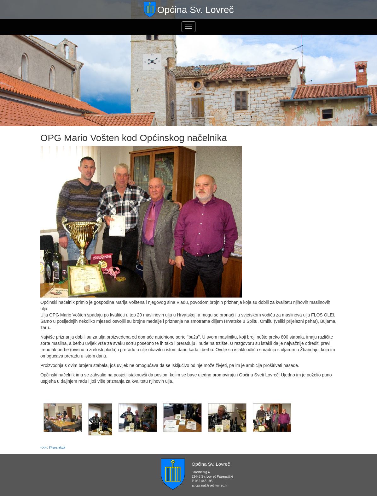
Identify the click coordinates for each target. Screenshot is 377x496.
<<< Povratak (53, 447)
